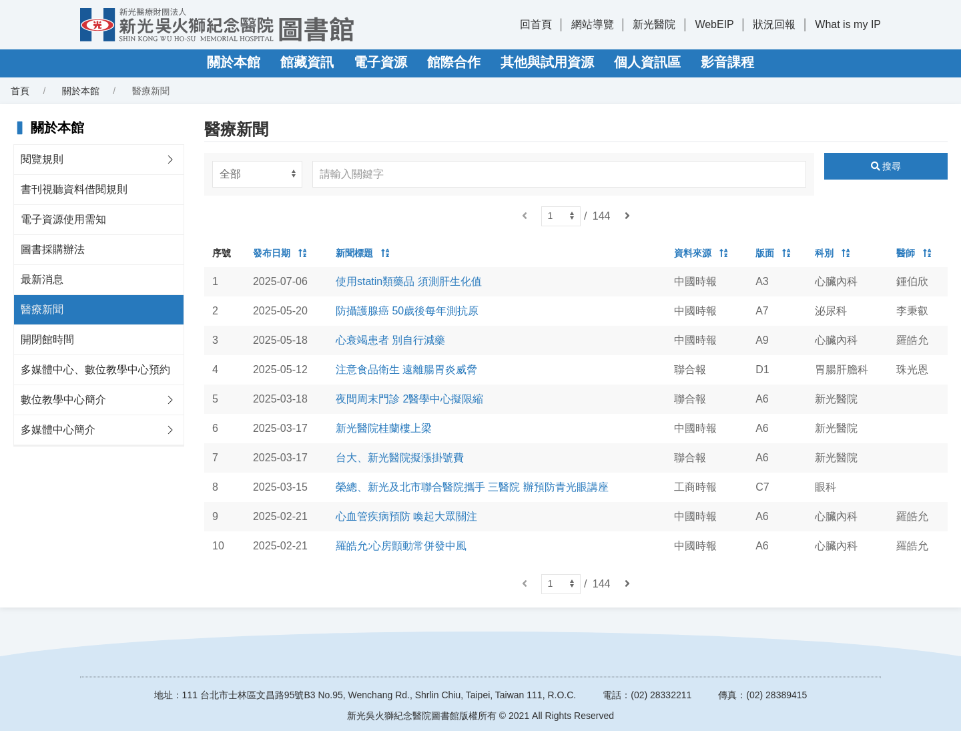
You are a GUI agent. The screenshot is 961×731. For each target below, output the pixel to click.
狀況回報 (774, 24)
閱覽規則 (42, 159)
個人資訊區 (647, 62)
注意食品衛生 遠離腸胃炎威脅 (406, 369)
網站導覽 (592, 24)
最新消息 (42, 279)
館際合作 (453, 62)
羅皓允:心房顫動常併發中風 (401, 545)
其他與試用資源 (547, 62)
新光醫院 (654, 24)
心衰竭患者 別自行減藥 (390, 340)
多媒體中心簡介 (58, 429)
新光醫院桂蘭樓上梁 (384, 428)
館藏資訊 (307, 62)
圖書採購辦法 (53, 249)
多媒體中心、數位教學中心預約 (95, 369)
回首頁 (536, 24)
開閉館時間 (47, 339)
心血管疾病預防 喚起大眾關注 (406, 516)
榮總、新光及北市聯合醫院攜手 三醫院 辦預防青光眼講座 (472, 487)
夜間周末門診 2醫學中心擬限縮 (409, 399)
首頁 (20, 90)
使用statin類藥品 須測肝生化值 (409, 281)
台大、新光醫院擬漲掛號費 (400, 457)
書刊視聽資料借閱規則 (74, 189)
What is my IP (848, 24)
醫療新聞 (42, 309)
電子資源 (380, 62)
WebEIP (714, 24)
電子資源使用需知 (63, 219)
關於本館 (233, 62)
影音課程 (727, 62)
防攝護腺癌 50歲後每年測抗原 (407, 310)
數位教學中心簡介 (63, 399)
